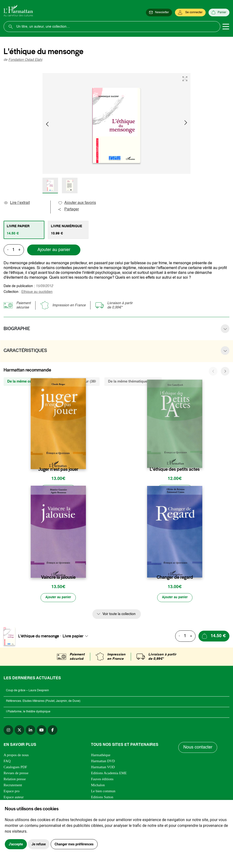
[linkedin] (30, 731)
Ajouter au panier (53, 250)
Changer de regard (175, 578)
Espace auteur (14, 798)
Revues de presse (16, 774)
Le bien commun (103, 792)
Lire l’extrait (17, 203)
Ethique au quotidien (37, 292)
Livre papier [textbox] (73, 636)
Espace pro (11, 792)
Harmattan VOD (103, 768)
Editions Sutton (102, 798)
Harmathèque (100, 756)
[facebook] (52, 731)
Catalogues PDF (15, 768)
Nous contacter (197, 748)
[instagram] (8, 731)
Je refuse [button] (39, 844)
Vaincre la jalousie (58, 578)
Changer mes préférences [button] (74, 844)
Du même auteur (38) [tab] (78, 381)
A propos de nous (16, 756)
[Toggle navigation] (225, 26)
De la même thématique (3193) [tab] (133, 381)
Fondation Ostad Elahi (25, 60)
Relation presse (15, 780)
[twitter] (19, 731)
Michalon (98, 786)
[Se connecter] (190, 12)
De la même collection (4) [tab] (28, 381)
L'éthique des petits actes (175, 469)
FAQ (7, 762)
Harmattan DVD (103, 762)
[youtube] (41, 731)
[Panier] (219, 12)
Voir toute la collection (119, 614)
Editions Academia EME (109, 774)
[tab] (24, 230)
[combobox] (77, 637)
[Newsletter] (159, 12)
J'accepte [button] (16, 844)
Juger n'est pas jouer (58, 469)
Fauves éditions (102, 780)
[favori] (83, 460)
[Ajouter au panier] (58, 489)
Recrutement (13, 786)
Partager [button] (68, 209)
